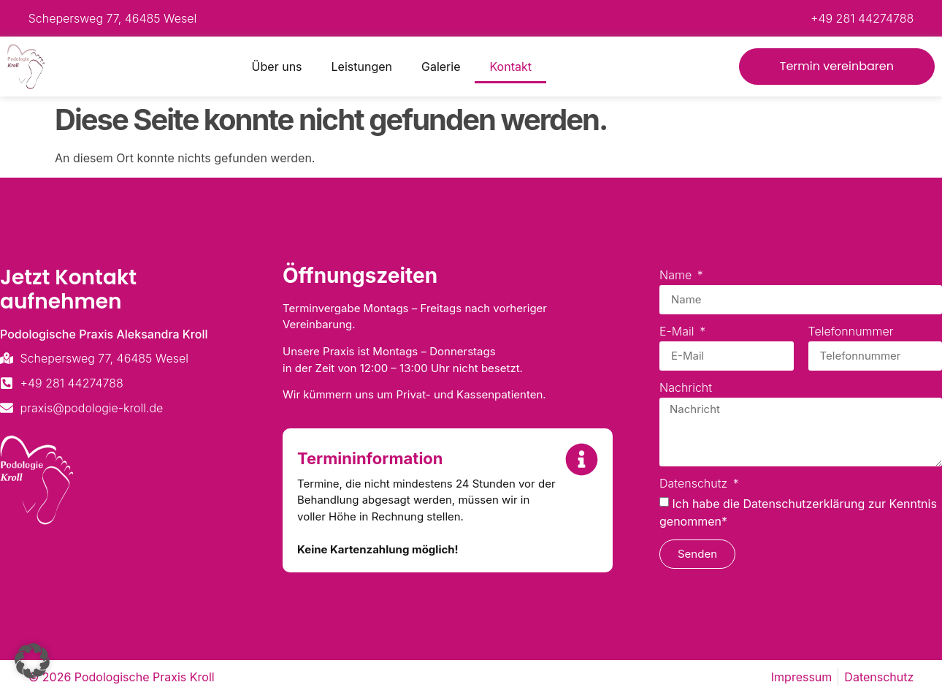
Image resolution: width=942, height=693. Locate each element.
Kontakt (510, 66)
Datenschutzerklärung (804, 503)
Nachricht (685, 388)
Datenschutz (695, 484)
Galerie (441, 66)
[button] (32, 661)
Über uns (277, 66)
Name (677, 275)
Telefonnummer (851, 331)
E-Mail (678, 331)
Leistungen (362, 66)
